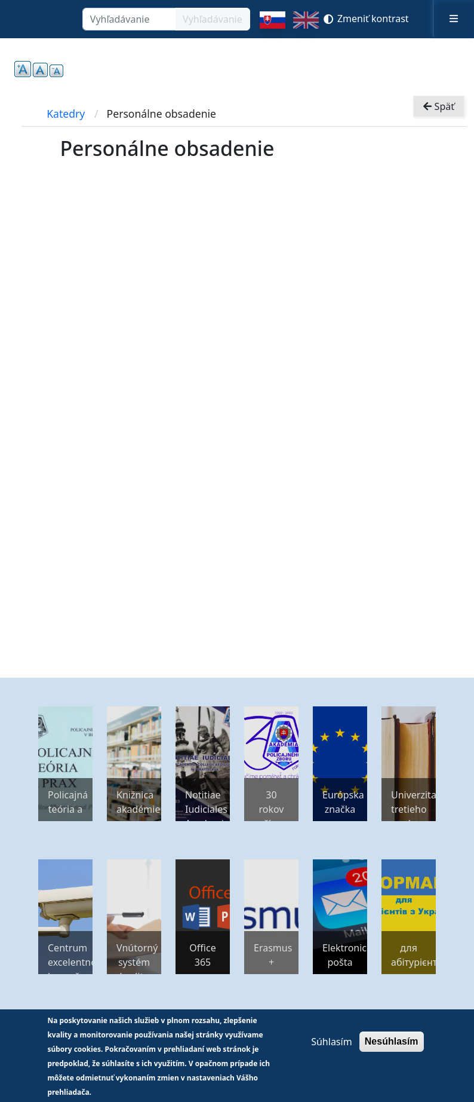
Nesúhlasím (391, 1041)
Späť (438, 106)
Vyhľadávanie (212, 19)
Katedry (66, 113)
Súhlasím (331, 1041)
